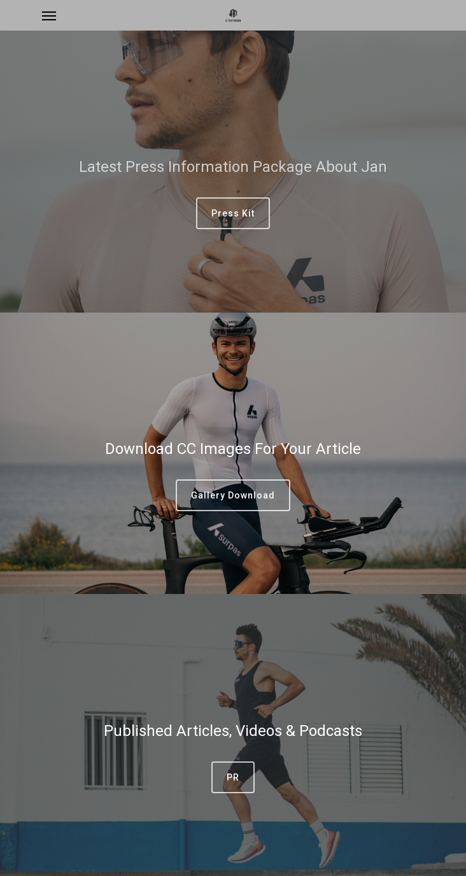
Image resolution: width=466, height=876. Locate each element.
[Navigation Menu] (49, 15)
